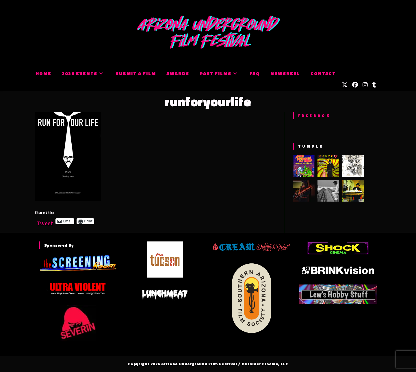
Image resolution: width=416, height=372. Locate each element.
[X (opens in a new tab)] (344, 85)
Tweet (45, 221)
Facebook (314, 115)
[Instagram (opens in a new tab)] (365, 85)
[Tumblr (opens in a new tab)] (374, 85)
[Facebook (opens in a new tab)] (355, 85)
